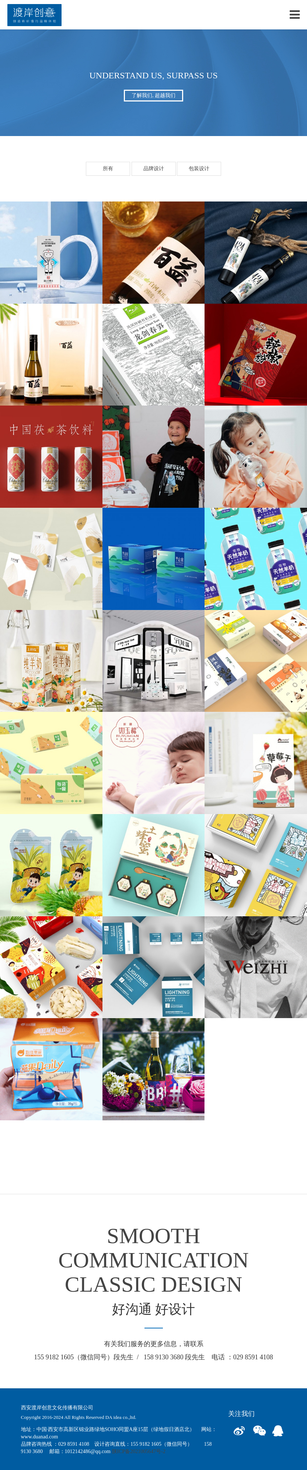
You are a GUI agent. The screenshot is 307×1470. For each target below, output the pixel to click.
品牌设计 (153, 168)
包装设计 (199, 168)
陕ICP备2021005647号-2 (138, 1451)
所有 (108, 168)
